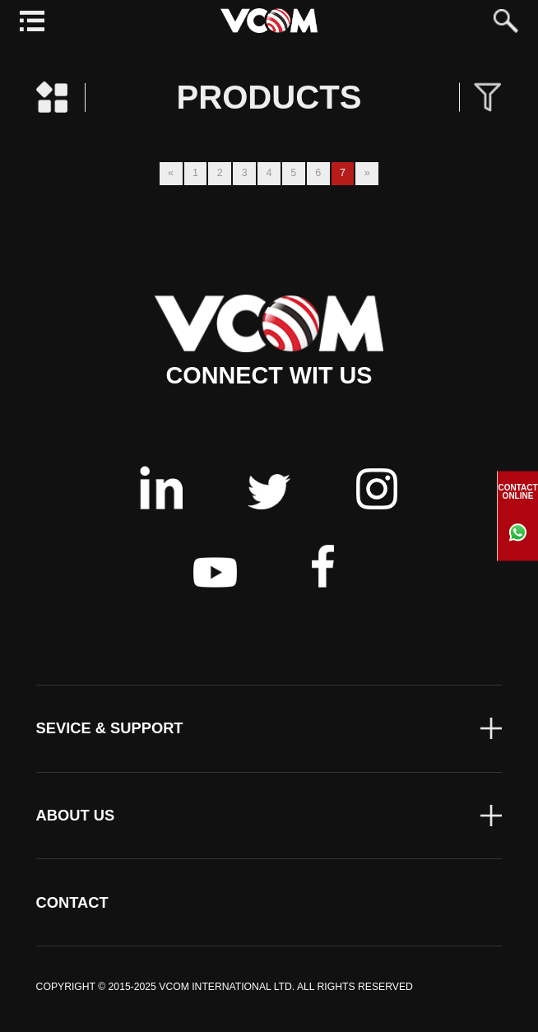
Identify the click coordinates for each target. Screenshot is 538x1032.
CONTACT (72, 902)
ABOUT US (75, 815)
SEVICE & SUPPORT (109, 728)
